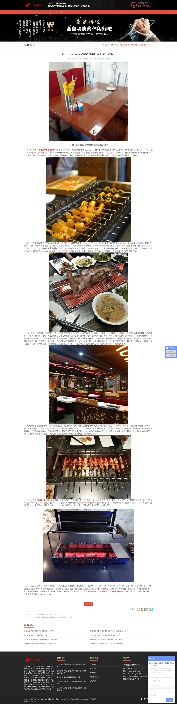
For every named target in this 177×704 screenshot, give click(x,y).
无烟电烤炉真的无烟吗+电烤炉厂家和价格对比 (40, 645)
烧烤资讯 (114, 46)
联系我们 (127, 659)
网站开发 (27, 701)
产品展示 (93, 670)
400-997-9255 (144, 6)
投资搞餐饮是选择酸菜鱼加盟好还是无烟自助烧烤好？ (109, 633)
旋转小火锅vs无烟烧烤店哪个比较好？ (37, 637)
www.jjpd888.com (134, 673)
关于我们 (93, 666)
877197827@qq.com (134, 675)
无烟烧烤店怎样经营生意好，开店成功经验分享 (106, 645)
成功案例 (93, 683)
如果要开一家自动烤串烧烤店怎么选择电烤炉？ (106, 641)
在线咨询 (88, 605)
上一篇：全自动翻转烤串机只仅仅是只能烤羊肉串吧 (44, 616)
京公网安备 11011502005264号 (80, 699)
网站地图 (93, 699)
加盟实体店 (94, 678)
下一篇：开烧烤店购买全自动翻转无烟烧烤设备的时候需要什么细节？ (50, 619)
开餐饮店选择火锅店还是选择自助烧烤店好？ (40, 633)
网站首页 (106, 46)
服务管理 (93, 674)
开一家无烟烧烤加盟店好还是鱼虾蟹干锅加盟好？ (41, 641)
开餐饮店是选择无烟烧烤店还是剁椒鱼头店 (105, 637)
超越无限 (33, 701)
